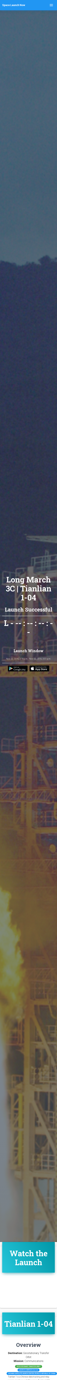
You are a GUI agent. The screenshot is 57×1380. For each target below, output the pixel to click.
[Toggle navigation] (51, 5)
